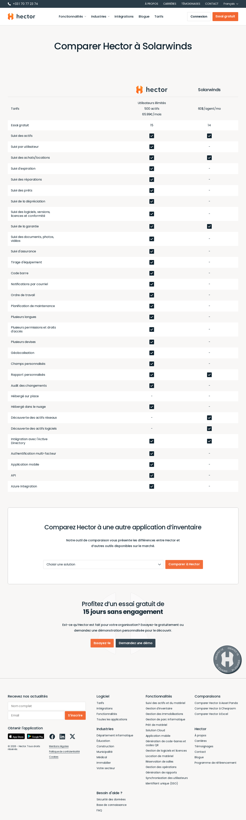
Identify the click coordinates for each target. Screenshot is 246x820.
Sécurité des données (111, 803)
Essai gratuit (225, 16)
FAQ (99, 814)
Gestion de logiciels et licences (166, 755)
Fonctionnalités (72, 16)
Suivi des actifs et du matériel (165, 707)
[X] (72, 740)
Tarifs (158, 16)
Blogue (144, 16)
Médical (102, 761)
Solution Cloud (155, 734)
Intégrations (124, 16)
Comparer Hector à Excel (211, 718)
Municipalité (105, 756)
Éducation (103, 745)
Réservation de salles (160, 765)
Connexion (198, 16)
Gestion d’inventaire (159, 712)
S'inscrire (75, 719)
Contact (212, 4)
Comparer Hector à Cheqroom (215, 712)
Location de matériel (159, 760)
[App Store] (16, 740)
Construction (105, 750)
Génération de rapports (161, 776)
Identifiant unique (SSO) (162, 787)
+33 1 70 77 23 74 (23, 4)
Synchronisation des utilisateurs (167, 782)
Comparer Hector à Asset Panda (216, 707)
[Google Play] (35, 740)
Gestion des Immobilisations (164, 718)
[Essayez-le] (227, 660)
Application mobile (158, 740)
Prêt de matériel (156, 729)
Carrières (169, 4)
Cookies (53, 760)
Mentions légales (59, 750)
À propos (151, 4)
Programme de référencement (215, 767)
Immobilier (104, 767)
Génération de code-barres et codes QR (166, 747)
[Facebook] (52, 740)
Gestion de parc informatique (165, 723)
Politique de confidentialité (64, 755)
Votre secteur (106, 772)
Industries (100, 16)
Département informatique (115, 739)
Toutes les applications (112, 723)
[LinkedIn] (62, 740)
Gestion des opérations (161, 771)
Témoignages (190, 4)
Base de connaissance (112, 809)
